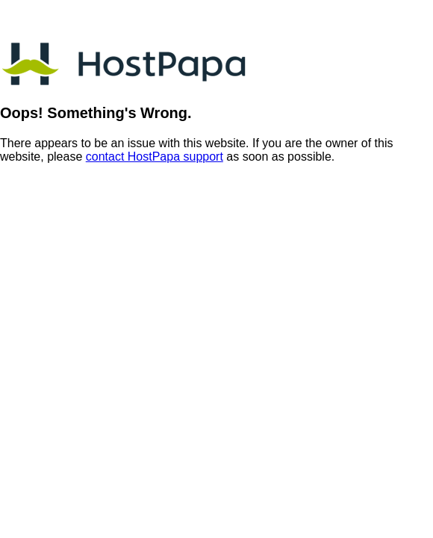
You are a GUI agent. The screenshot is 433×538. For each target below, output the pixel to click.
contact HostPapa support (154, 156)
